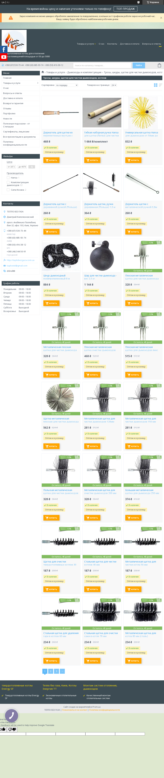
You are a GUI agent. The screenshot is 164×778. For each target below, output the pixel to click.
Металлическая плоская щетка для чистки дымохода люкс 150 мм (60, 350)
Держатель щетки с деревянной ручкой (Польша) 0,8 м (60, 207)
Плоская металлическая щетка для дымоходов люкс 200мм (141, 350)
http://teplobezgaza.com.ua (20, 260)
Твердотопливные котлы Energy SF (22, 697)
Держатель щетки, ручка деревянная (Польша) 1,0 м (99, 206)
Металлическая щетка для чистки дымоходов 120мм (99, 420)
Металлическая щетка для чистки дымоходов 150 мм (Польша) (140, 421)
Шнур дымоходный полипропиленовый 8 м (56, 277)
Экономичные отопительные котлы (61, 697)
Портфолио (9, 113)
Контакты (112, 43)
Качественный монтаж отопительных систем (98, 697)
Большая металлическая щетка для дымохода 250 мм (142, 492)
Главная (7, 77)
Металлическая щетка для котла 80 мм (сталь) (140, 635)
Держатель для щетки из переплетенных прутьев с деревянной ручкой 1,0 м (58, 135)
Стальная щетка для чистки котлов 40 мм (100, 563)
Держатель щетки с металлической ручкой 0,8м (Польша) (141, 207)
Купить (53, 160)
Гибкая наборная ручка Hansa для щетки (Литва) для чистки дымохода (101, 135)
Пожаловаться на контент (74, 709)
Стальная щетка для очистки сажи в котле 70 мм (101, 635)
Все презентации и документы (19, 136)
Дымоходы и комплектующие (84, 72)
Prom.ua (97, 706)
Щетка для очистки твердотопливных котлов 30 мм (59, 564)
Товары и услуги (85, 43)
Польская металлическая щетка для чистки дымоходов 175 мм (60, 493)
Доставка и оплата (129, 43)
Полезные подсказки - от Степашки (16, 125)
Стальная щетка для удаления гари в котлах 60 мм (61, 635)
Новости (7, 118)
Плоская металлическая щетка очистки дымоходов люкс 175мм (100, 350)
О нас (102, 43)
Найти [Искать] (139, 65)
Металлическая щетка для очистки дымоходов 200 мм (100, 492)
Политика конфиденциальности (15, 143)
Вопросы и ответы (151, 43)
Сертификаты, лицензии (16, 131)
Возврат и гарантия (13, 103)
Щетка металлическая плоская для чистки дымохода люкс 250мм (61, 421)
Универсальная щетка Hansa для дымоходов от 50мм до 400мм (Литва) (141, 135)
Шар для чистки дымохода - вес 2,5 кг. (100, 277)
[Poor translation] (12, 729)
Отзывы (7, 108)
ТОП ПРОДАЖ (125, 9)
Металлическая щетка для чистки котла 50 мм (140, 563)
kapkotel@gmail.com (17, 265)
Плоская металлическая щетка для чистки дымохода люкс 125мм (142, 278)
